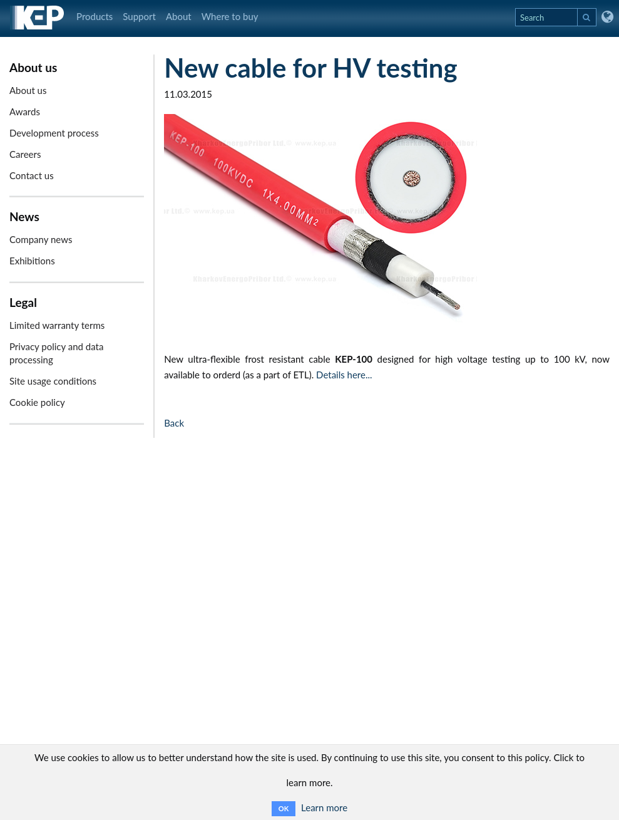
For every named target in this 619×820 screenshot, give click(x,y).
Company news (40, 239)
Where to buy (230, 16)
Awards (24, 111)
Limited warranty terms (57, 325)
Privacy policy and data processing (56, 353)
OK (284, 808)
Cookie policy (37, 402)
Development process (54, 132)
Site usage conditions (52, 381)
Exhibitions (32, 260)
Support (139, 16)
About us (27, 90)
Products (94, 16)
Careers (25, 154)
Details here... (344, 374)
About (179, 16)
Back (174, 422)
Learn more (324, 807)
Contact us (31, 175)
